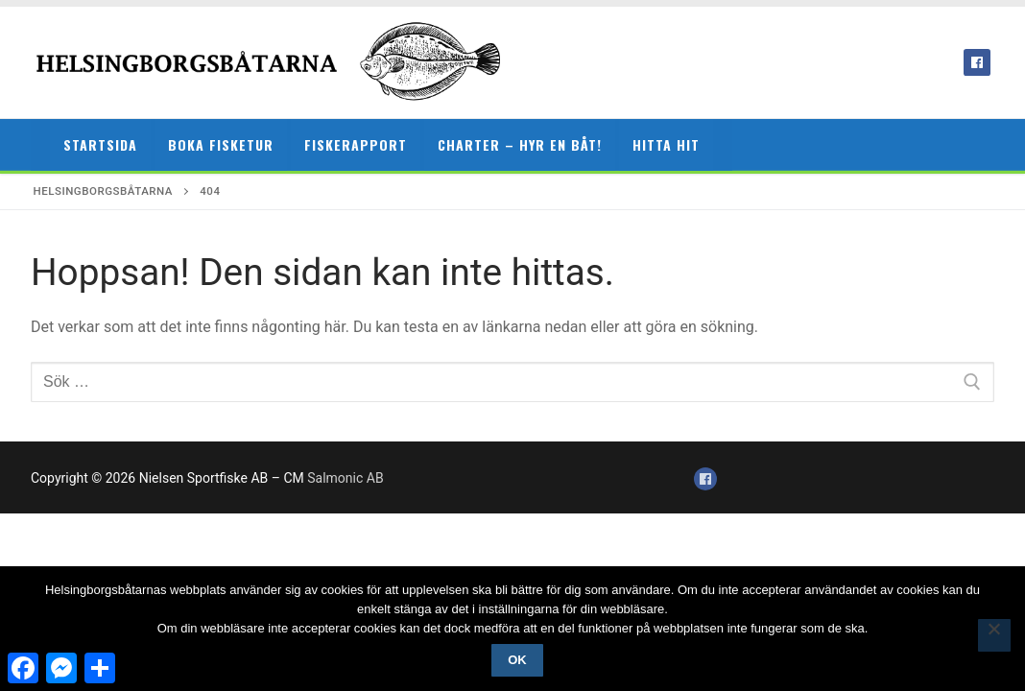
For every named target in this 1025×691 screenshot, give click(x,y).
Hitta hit (666, 144)
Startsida (100, 144)
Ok (517, 660)
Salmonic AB (345, 478)
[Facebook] (977, 62)
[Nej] (994, 635)
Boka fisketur (221, 144)
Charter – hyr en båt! (520, 144)
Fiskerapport (355, 144)
